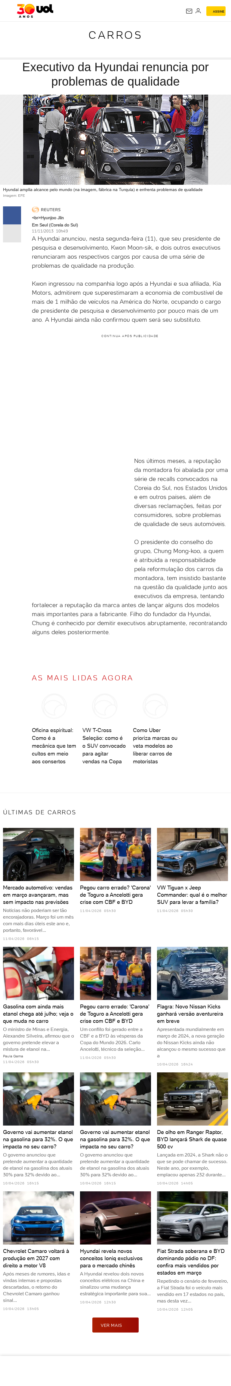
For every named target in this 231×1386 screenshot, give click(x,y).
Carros (115, 35)
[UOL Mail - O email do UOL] (189, 11)
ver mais (115, 1325)
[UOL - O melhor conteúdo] (35, 11)
